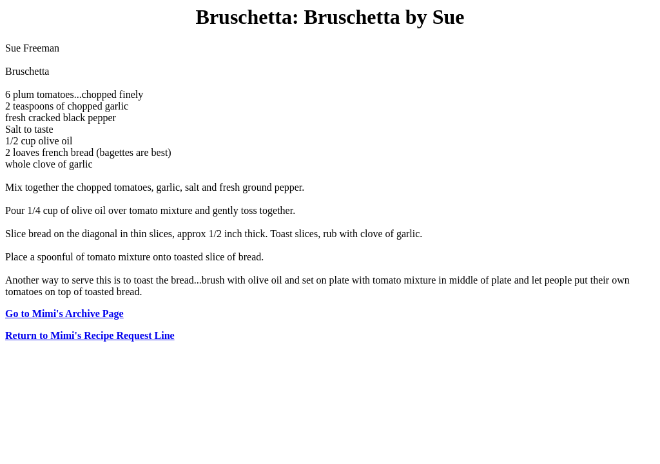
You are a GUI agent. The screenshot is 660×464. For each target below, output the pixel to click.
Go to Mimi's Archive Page (64, 313)
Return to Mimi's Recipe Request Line (90, 335)
